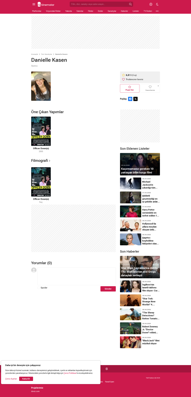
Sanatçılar (112, 11)
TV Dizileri (148, 11)
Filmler (90, 11)
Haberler (124, 11)
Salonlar (80, 11)
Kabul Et (26, 379)
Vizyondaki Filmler (53, 11)
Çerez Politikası (70, 373)
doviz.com (35, 391)
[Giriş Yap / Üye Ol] (151, 4)
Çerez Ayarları (11, 379)
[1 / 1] (41, 135)
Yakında (68, 11)
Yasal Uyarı (109, 382)
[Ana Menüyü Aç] (33, 4)
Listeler (136, 11)
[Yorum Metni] (77, 276)
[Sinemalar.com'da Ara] (99, 4)
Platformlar (36, 11)
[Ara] (130, 4)
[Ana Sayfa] (46, 4)
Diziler (100, 11)
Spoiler (44, 287)
